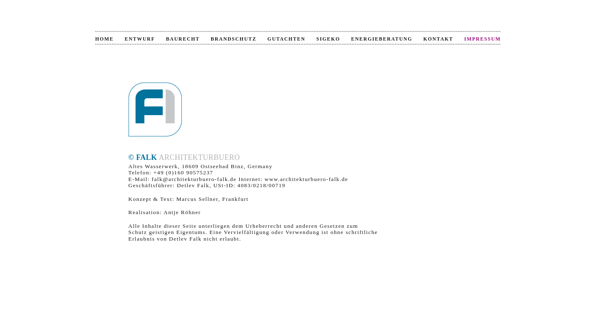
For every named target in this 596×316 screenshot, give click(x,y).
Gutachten (286, 39)
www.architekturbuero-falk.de (306, 179)
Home (104, 39)
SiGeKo (328, 39)
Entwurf (140, 39)
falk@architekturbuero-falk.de (194, 179)
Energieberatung (381, 39)
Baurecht (183, 39)
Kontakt (438, 39)
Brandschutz (234, 39)
